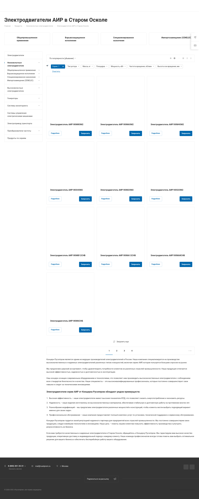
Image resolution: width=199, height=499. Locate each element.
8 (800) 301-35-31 (16, 466)
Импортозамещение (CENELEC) (176, 37)
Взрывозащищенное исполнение (23, 74)
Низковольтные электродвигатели (23, 64)
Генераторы (23, 98)
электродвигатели (168, 378)
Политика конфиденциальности (182, 490)
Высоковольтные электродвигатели (23, 89)
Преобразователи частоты (23, 131)
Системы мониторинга (23, 106)
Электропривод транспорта (19, 123)
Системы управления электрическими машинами (19, 114)
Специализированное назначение (23, 77)
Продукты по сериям (16, 138)
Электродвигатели (56, 391)
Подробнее (55, 133)
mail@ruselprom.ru (42, 466)
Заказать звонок (15, 469)
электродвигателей (114, 359)
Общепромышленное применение (23, 70)
